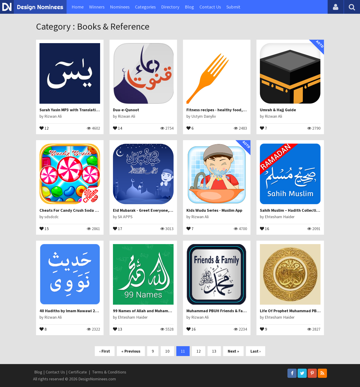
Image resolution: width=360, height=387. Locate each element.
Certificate (77, 372)
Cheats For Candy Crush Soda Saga (71, 210)
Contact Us (210, 7)
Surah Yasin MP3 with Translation (69, 109)
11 (183, 351)
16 (264, 228)
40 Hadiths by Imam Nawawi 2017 (70, 310)
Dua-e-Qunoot (126, 109)
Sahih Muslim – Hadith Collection (290, 210)
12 (44, 127)
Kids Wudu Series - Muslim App (214, 210)
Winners (96, 7)
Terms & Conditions (109, 372)
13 (117, 328)
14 (117, 127)
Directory (170, 7)
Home (78, 7)
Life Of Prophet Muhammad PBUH (291, 310)
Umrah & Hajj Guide (278, 109)
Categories (145, 7)
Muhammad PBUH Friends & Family (218, 310)
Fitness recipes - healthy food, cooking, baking (229, 109)
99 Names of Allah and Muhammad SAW (149, 310)
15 (44, 228)
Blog (189, 7)
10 (167, 351)
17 (117, 228)
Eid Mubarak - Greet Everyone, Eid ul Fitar (151, 210)
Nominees (119, 7)
